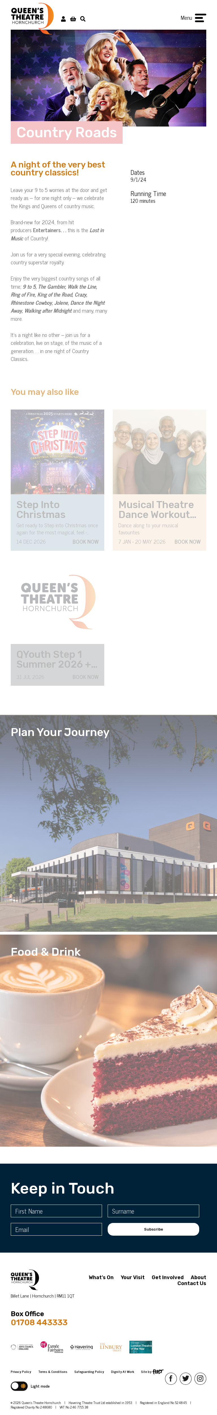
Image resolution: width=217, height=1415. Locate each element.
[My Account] (63, 18)
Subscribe (153, 1229)
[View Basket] (73, 18)
